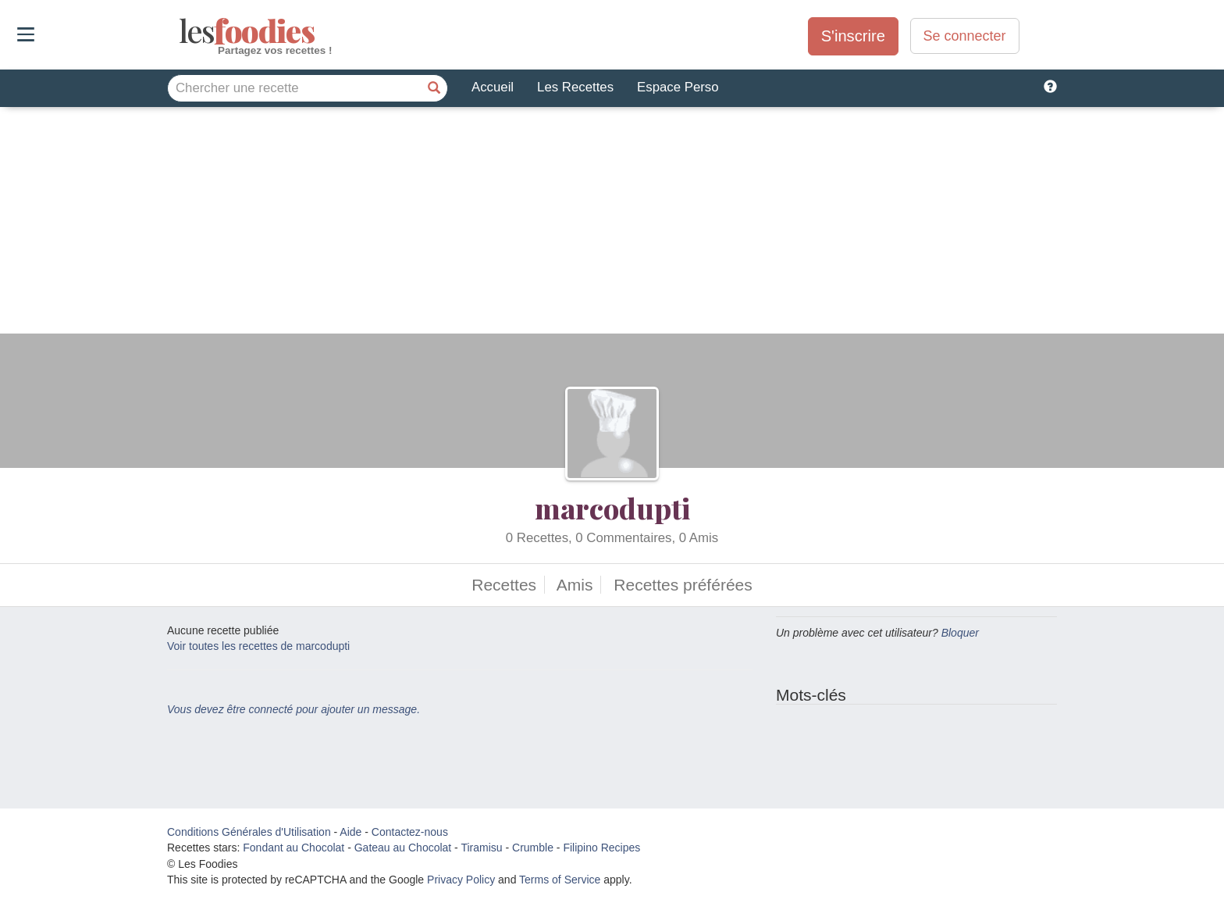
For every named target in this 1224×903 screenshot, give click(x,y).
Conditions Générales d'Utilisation (249, 832)
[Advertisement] (612, 224)
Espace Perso (677, 87)
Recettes (503, 585)
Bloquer (960, 632)
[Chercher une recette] (434, 88)
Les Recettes (575, 87)
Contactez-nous (410, 832)
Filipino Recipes (601, 847)
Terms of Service (559, 879)
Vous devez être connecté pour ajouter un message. (293, 709)
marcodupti (612, 507)
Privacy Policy (461, 879)
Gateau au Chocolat (403, 847)
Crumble (532, 847)
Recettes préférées (683, 585)
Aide (350, 832)
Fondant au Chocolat (293, 847)
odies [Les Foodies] (181, 31)
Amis (575, 585)
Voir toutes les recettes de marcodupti (258, 646)
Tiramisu (481, 847)
